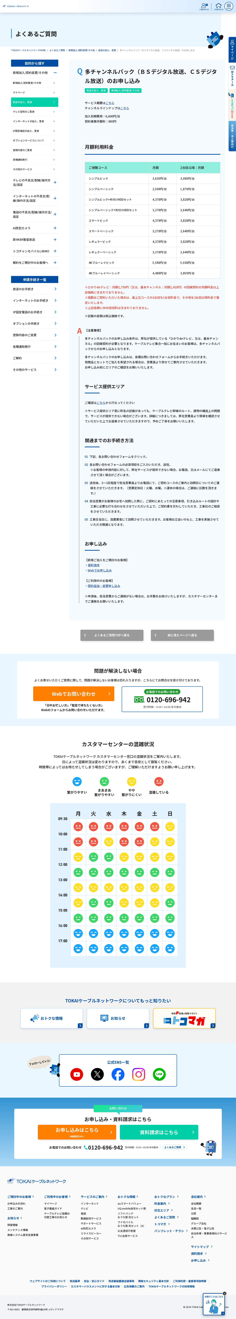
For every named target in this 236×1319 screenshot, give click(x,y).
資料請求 (94, 565)
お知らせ (13, 1218)
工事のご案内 (15, 1208)
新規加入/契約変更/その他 (82, 50)
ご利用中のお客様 (56, 1196)
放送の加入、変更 (107, 50)
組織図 (195, 1218)
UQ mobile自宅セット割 (132, 1208)
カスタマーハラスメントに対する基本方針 (95, 1286)
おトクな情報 (126, 1196)
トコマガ (160, 1224)
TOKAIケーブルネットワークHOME (28, 50)
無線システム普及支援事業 (22, 1235)
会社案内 (197, 1196)
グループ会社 (198, 1223)
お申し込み (198, 1260)
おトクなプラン (164, 1196)
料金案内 (160, 1203)
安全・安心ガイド (94, 1281)
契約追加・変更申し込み (104, 586)
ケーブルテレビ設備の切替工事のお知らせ (57, 1215)
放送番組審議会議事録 (121, 1281)
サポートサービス (91, 1223)
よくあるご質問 (57, 50)
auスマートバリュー (129, 1203)
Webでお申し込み (100, 570)
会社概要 (196, 1203)
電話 (83, 1213)
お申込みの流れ (16, 1203)
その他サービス (90, 1238)
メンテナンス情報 (17, 1230)
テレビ (84, 1208)
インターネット (90, 1203)
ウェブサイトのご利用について (48, 1281)
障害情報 (12, 1225)
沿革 (193, 1213)
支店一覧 (196, 1208)
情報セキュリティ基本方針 (153, 1281)
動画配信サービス (91, 1218)
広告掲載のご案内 (134, 1286)
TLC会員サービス (128, 1236)
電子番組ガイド (53, 1208)
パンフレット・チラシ (169, 1231)
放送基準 (75, 1281)
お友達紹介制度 (127, 1231)
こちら (109, 103)
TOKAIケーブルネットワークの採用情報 (171, 1286)
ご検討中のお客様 (19, 1196)
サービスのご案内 (92, 1196)
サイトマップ (200, 1246)
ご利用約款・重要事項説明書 (189, 1281)
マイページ (50, 1203)
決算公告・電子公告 (202, 1228)
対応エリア (161, 1210)
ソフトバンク (136, 1215)
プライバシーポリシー (54, 1286)
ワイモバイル (136, 1224)
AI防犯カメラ (88, 1228)
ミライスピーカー (91, 1233)
